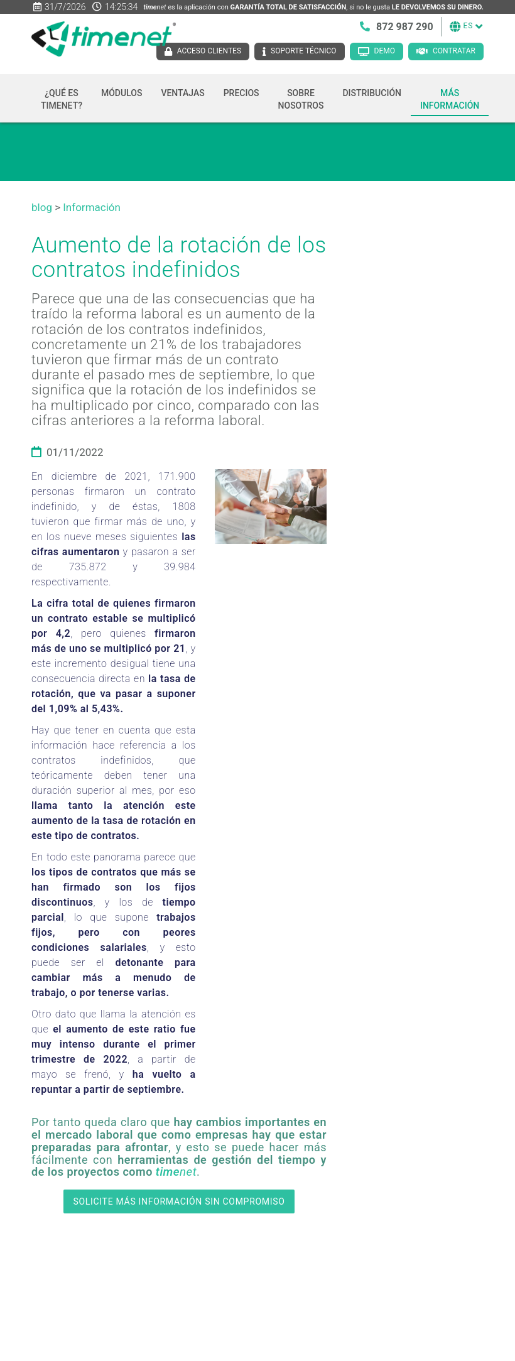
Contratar (454, 50)
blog (41, 207)
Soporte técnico (304, 50)
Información (92, 207)
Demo (384, 50)
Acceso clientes (209, 50)
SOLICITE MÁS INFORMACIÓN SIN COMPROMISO (179, 1201)
